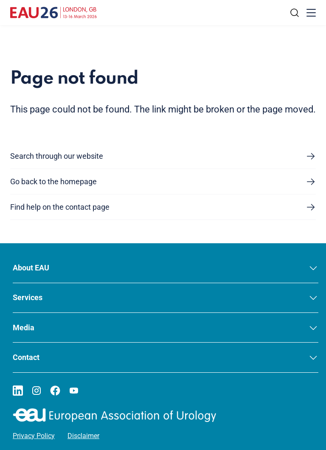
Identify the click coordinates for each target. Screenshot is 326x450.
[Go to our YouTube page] (74, 390)
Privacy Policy (34, 436)
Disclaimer (83, 436)
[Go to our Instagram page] (36, 390)
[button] (165, 268)
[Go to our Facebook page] (55, 390)
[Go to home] (53, 13)
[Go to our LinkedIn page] (18, 390)
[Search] (294, 13)
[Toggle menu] (311, 13)
